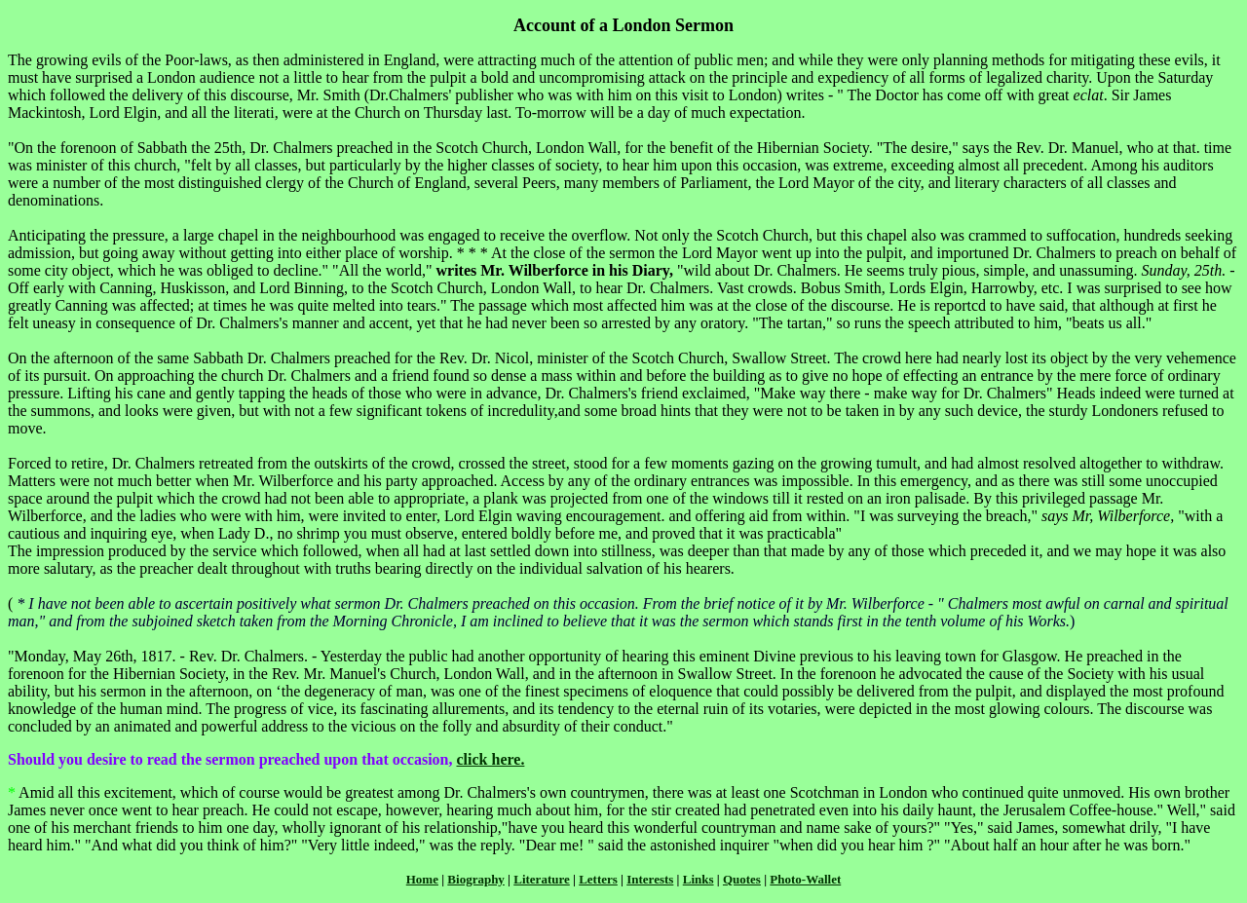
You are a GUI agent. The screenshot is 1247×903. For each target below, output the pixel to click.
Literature (541, 879)
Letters (598, 879)
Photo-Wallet (805, 879)
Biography (476, 879)
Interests (649, 879)
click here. (490, 759)
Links (698, 879)
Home (422, 879)
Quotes (742, 879)
